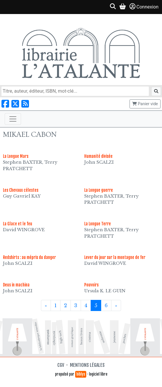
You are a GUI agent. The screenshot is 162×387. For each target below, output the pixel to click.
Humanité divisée (98, 156)
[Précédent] (46, 305)
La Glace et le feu (17, 223)
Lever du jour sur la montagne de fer (114, 257)
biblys (80, 374)
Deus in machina (16, 284)
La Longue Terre (97, 223)
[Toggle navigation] (13, 119)
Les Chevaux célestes (20, 190)
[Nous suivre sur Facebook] (5, 103)
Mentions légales (87, 365)
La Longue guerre (98, 190)
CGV (60, 365)
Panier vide (145, 103)
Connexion (144, 7)
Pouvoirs (91, 284)
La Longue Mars (15, 156)
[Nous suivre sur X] (15, 103)
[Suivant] (116, 305)
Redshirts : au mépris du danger (29, 257)
